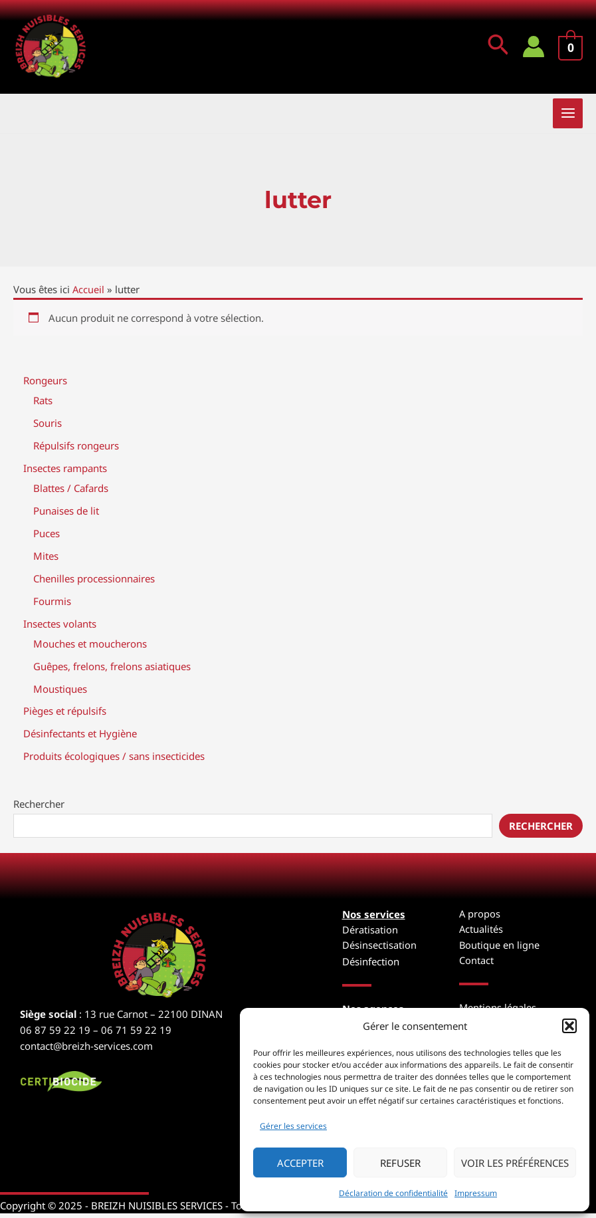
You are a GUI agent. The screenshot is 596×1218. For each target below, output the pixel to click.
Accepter (300, 1162)
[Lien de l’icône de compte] (533, 50)
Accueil (88, 296)
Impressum (475, 1193)
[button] (569, 1026)
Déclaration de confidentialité (393, 1193)
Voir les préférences (515, 1162)
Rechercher (38, 808)
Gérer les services (293, 1126)
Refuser (400, 1162)
